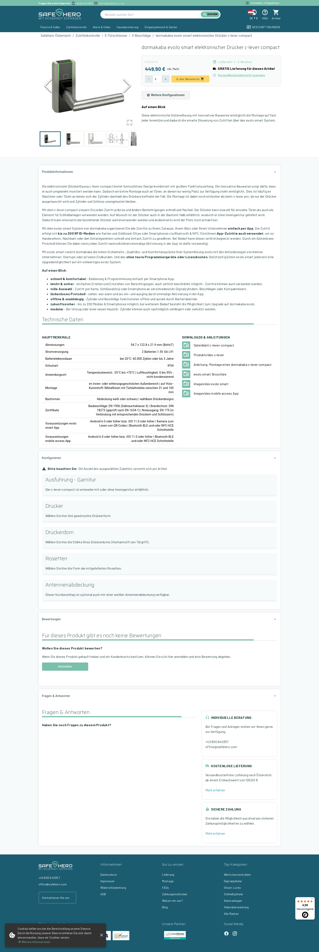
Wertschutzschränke (237, 874)
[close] (101, 935)
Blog (165, 907)
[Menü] (312, 899)
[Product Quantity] (157, 79)
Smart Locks (232, 887)
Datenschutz (108, 874)
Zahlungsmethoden (174, 894)
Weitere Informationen (34, 942)
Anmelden (257, 3)
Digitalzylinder (233, 881)
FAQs (165, 887)
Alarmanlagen (233, 900)
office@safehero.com (111, 3)
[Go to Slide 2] (72, 138)
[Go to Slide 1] (50, 138)
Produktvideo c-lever (209, 355)
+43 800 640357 (84, 3)
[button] (88, 86)
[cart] (276, 12)
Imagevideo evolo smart (211, 384)
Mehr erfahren (215, 790)
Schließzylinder (233, 894)
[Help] (265, 12)
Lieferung (168, 874)
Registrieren (272, 3)
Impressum (107, 881)
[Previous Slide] (48, 86)
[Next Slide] (127, 86)
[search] (153, 14)
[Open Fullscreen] (129, 121)
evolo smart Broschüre (210, 374)
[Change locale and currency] (253, 12)
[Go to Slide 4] (117, 138)
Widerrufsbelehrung (113, 887)
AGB (103, 894)
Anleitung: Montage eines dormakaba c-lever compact (233, 364)
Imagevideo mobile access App (216, 393)
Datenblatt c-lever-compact (214, 345)
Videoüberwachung (236, 907)
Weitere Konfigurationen (166, 95)
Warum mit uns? (172, 900)
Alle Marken (231, 913)
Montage (168, 881)
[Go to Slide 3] (95, 138)
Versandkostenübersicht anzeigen (239, 75)
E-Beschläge (141, 36)
